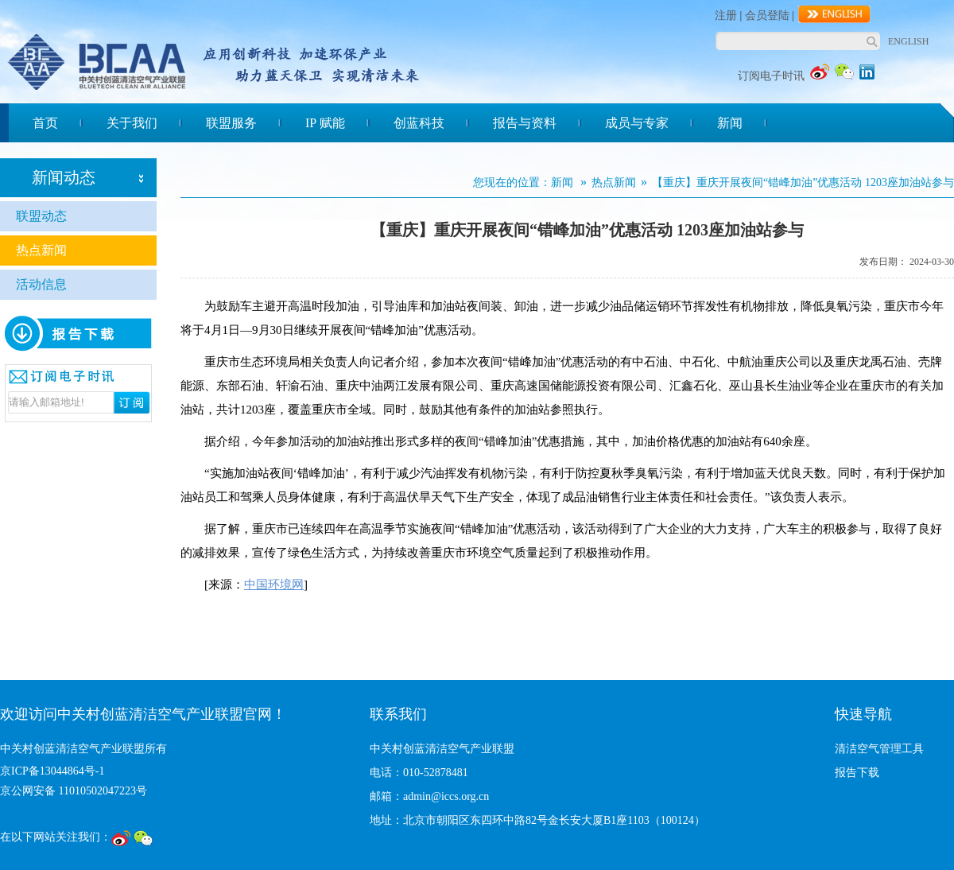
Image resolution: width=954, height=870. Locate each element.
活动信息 (41, 284)
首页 (45, 123)
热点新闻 (41, 250)
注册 (726, 15)
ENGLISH (908, 41)
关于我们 (132, 123)
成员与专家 (637, 123)
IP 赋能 (325, 123)
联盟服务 (231, 123)
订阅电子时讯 (771, 76)
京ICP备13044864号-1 (52, 771)
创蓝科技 (419, 123)
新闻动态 (63, 177)
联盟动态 (41, 216)
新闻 (730, 123)
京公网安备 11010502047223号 (73, 791)
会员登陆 (767, 15)
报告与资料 (524, 123)
